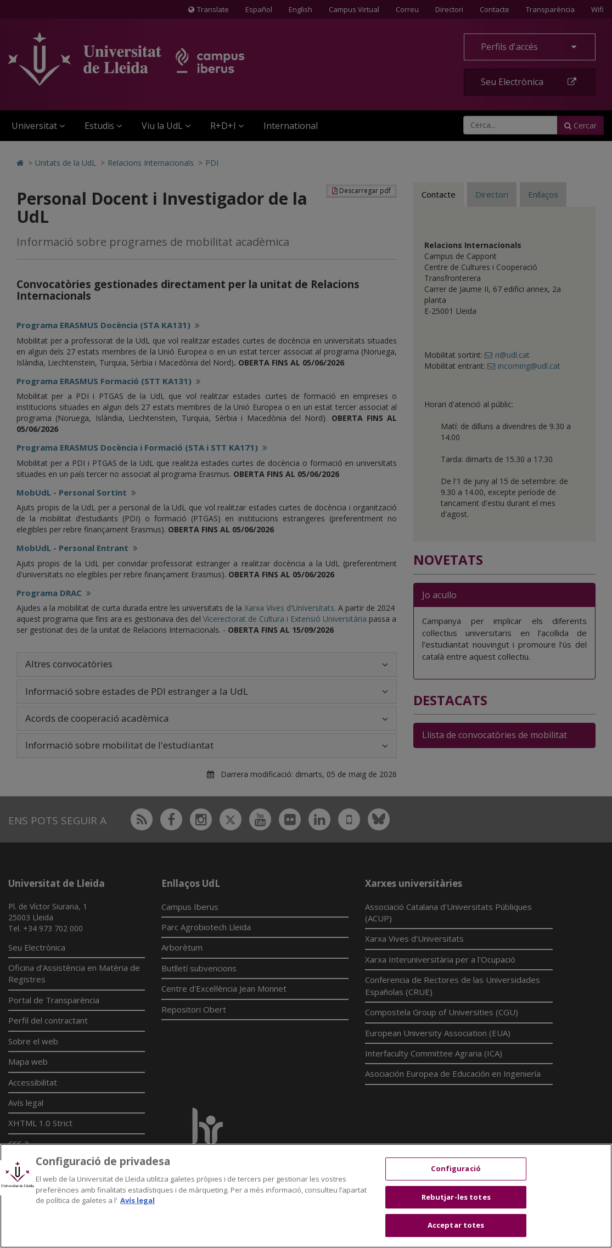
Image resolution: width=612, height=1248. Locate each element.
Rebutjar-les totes (456, 1197)
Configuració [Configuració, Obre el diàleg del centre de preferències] (456, 1168)
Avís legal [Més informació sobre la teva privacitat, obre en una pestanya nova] (137, 1200)
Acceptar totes (456, 1225)
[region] (306, 1196)
